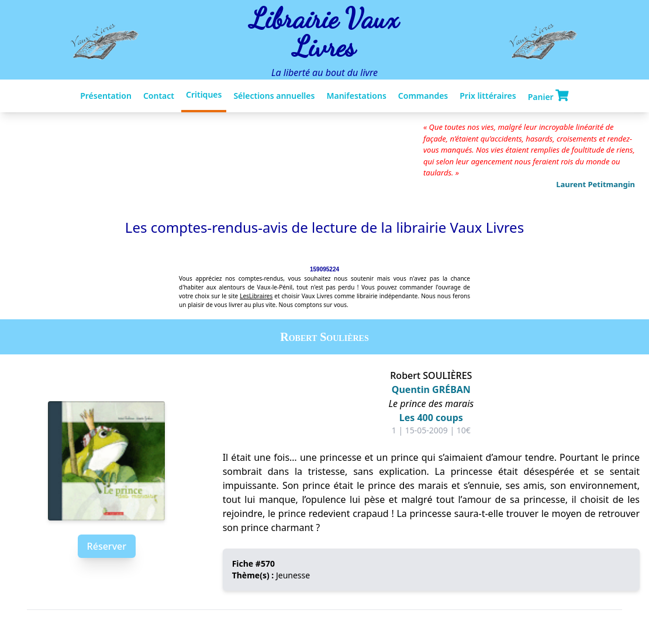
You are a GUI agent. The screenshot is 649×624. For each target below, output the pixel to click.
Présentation (106, 95)
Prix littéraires (488, 95)
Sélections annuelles (274, 95)
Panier (548, 95)
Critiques (204, 94)
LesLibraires (256, 296)
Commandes (423, 95)
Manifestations (356, 95)
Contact (158, 95)
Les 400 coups (431, 417)
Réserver (106, 546)
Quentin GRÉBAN (431, 389)
